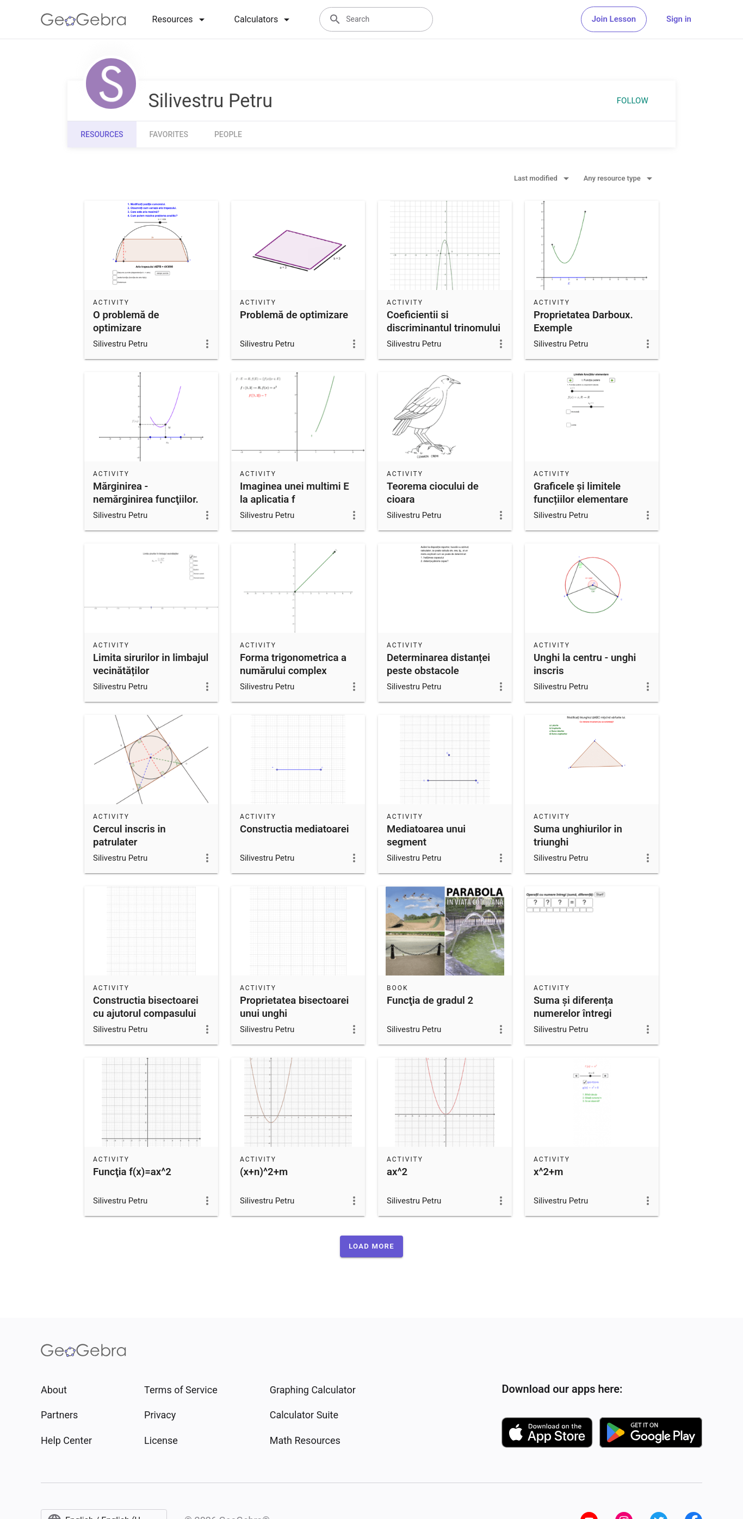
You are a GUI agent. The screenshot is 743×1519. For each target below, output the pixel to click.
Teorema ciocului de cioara (433, 492)
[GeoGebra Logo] (83, 19)
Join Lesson (614, 19)
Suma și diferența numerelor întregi (573, 1007)
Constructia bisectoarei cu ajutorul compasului (146, 1007)
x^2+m (548, 1172)
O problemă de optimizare (126, 321)
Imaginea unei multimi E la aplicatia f (294, 492)
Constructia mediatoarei (294, 829)
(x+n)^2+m (264, 1172)
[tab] (180, 19)
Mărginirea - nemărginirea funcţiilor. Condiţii (146, 499)
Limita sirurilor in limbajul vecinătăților (150, 664)
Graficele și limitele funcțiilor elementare (581, 492)
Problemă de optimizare (294, 315)
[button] (371, 1246)
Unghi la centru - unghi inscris (585, 664)
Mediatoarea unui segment (426, 835)
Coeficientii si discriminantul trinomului (443, 321)
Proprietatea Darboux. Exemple (583, 321)
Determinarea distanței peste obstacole (438, 664)
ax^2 (397, 1172)
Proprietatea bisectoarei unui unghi (294, 1007)
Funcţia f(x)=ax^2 (132, 1172)
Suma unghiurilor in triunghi (578, 835)
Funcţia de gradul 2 (430, 1001)
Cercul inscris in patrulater (129, 835)
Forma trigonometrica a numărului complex (293, 664)
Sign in (678, 19)
